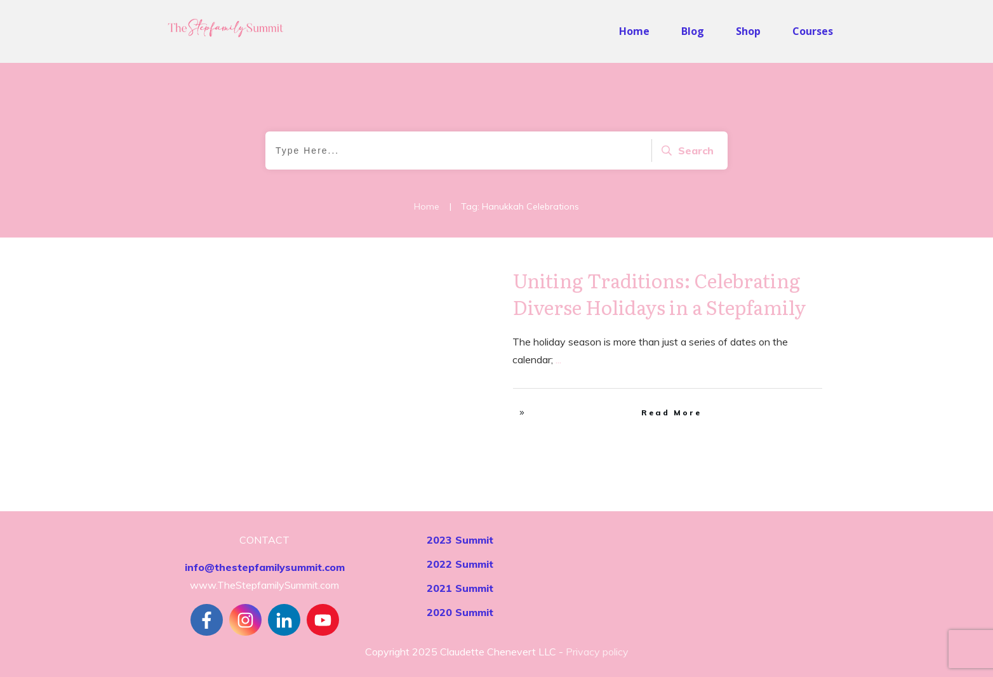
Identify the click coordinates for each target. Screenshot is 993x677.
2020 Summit (460, 612)
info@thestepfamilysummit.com (265, 567)
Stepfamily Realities (435, 279)
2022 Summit (460, 564)
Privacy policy (597, 651)
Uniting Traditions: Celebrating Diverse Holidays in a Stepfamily (659, 293)
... (558, 359)
